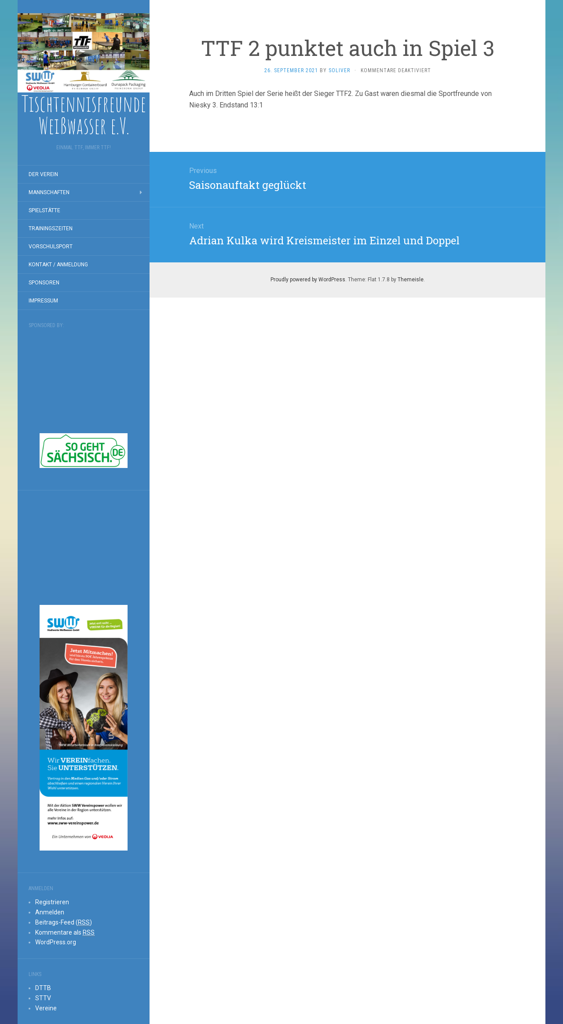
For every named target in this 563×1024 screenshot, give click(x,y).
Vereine (46, 1008)
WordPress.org (55, 942)
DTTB (43, 987)
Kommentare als (65, 932)
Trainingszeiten (51, 228)
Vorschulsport (51, 246)
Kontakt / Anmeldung (58, 265)
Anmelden (49, 912)
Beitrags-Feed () (63, 922)
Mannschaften (49, 192)
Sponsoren (44, 283)
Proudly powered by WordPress (308, 279)
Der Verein (43, 174)
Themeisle (411, 279)
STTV (43, 998)
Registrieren (52, 902)
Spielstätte (44, 210)
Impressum (43, 301)
